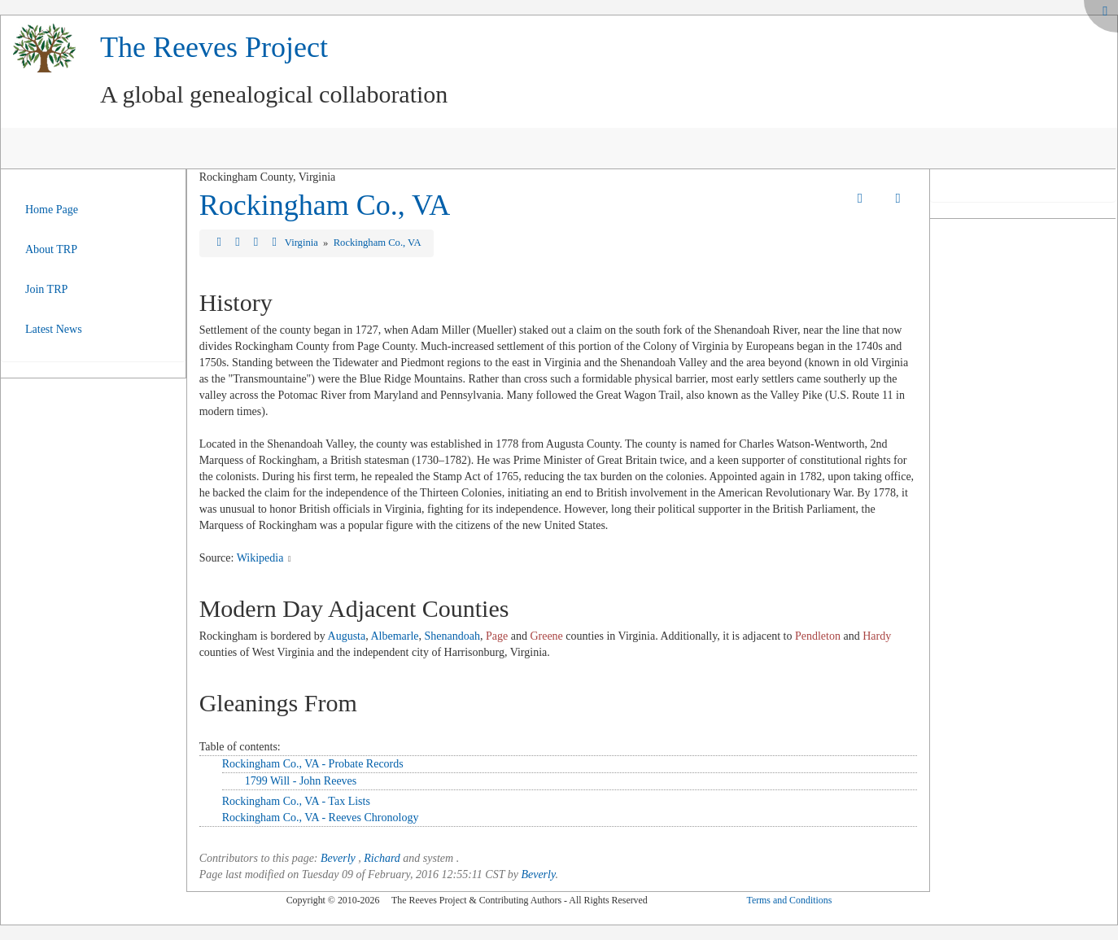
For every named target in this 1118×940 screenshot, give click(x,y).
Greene (546, 636)
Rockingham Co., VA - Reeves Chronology (320, 817)
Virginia (303, 242)
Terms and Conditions (789, 900)
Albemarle (394, 636)
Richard (382, 858)
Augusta (347, 636)
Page (497, 636)
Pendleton (818, 636)
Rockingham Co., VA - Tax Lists (296, 801)
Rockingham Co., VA (325, 205)
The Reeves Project (214, 47)
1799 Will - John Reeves (301, 781)
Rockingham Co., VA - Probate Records (313, 764)
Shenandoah (452, 636)
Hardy (877, 636)
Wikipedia (260, 558)
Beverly (338, 858)
